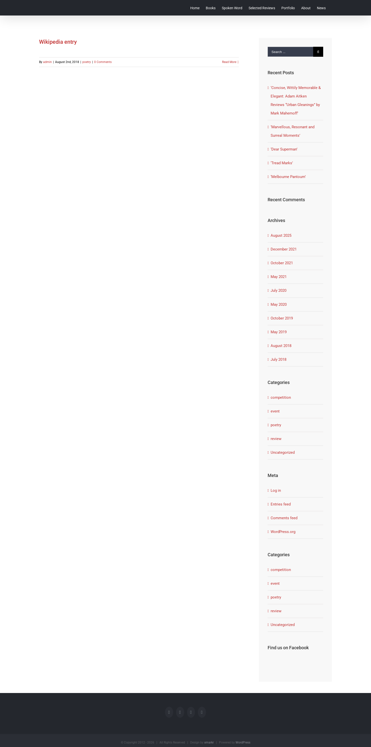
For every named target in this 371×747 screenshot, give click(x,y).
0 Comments (103, 62)
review (276, 438)
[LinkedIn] (202, 712)
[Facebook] (169, 712)
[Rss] (191, 712)
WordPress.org (283, 532)
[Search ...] (290, 52)
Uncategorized (283, 452)
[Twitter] (180, 712)
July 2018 (278, 359)
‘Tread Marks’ (282, 163)
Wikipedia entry (58, 42)
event (275, 411)
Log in (276, 490)
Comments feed (284, 518)
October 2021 (282, 263)
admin (47, 62)
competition (281, 397)
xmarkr (209, 742)
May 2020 (279, 304)
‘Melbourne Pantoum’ (288, 176)
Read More (229, 62)
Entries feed (281, 504)
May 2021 (279, 276)
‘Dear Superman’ (284, 149)
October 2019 (282, 318)
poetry (86, 62)
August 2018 (281, 346)
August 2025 (281, 235)
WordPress (243, 742)
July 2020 (278, 290)
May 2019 (279, 332)
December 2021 (284, 249)
